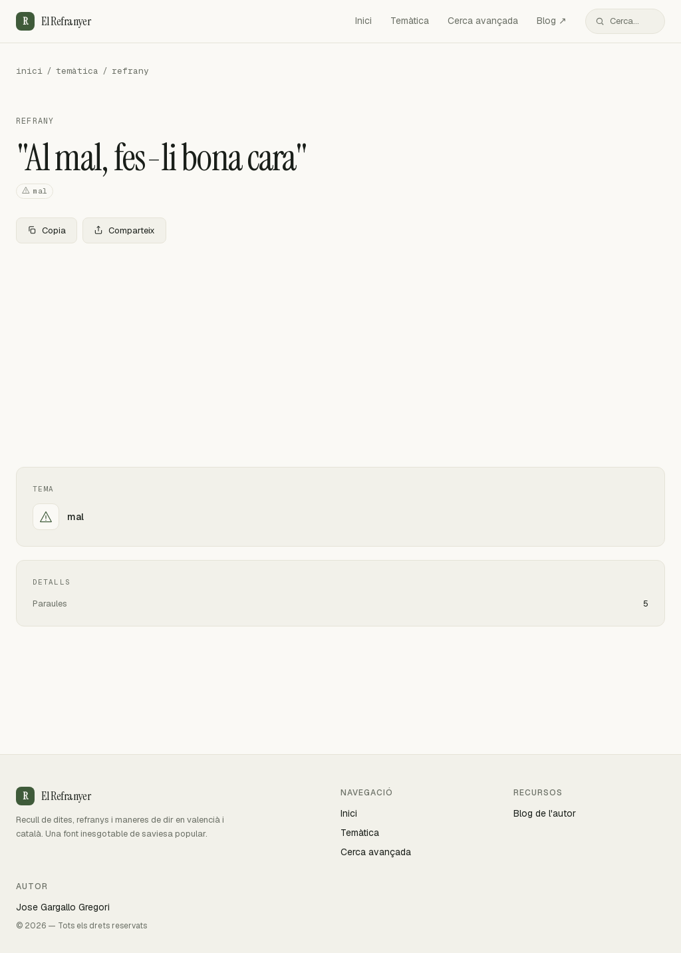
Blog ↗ (552, 21)
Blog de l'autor (544, 813)
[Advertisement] (340, 352)
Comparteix (124, 230)
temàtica (77, 70)
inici (29, 70)
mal (34, 191)
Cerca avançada (483, 21)
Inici (363, 21)
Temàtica (409, 21)
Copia (46, 230)
